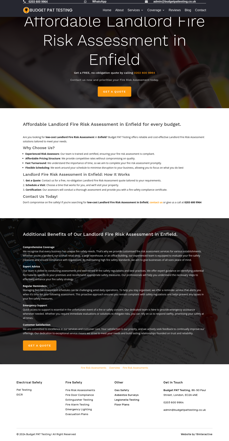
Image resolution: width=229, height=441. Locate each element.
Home (107, 10)
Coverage (154, 10)
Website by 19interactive (196, 434)
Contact (200, 10)
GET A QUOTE (114, 91)
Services (133, 10)
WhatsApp (99, 1)
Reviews (175, 10)
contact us (156, 202)
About (119, 10)
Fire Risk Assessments (93, 367)
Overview (114, 367)
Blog (188, 10)
